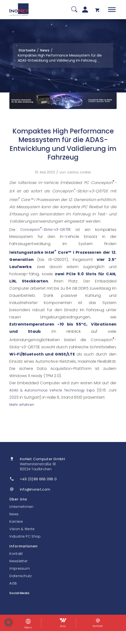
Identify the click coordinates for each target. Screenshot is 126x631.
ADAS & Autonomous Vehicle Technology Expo (52, 390)
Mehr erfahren (21, 404)
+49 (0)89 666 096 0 (38, 479)
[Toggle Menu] (112, 9)
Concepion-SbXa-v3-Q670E (45, 229)
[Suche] (74, 9)
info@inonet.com (35, 489)
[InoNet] (19, 9)
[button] (8, 622)
